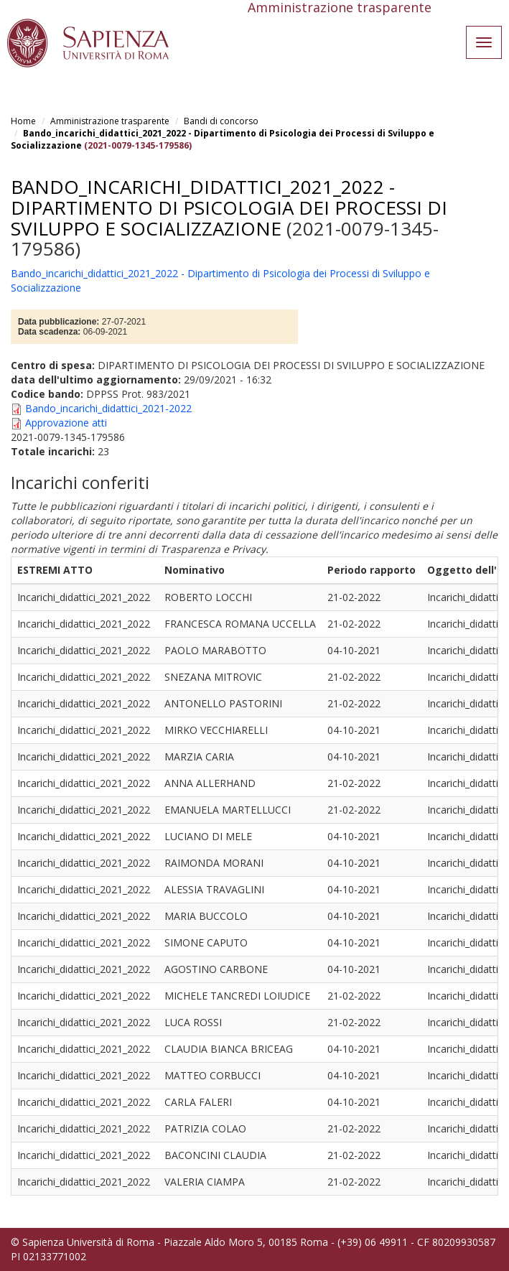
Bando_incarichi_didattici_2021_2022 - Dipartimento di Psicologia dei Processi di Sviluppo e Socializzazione (229, 207)
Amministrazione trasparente (109, 121)
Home (23, 121)
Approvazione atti (66, 422)
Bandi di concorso (221, 121)
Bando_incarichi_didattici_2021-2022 (108, 408)
